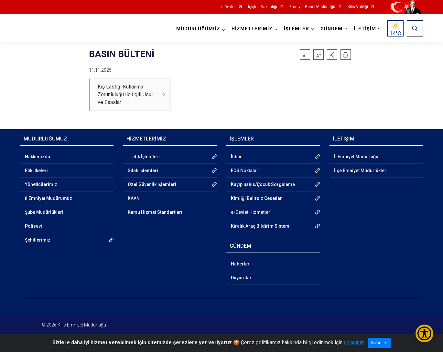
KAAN (134, 198)
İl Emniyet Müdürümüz (48, 198)
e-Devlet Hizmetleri (251, 212)
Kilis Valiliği (358, 7)
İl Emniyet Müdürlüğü (356, 156)
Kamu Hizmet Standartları (155, 212)
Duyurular (241, 277)
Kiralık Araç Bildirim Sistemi (261, 226)
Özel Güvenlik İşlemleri (152, 184)
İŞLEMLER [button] (296, 29)
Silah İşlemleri (143, 170)
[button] (332, 54)
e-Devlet (228, 7)
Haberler (240, 263)
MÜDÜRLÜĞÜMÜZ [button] (198, 29)
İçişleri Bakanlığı (262, 7)
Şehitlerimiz (37, 240)
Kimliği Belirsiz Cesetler (256, 198)
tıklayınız (354, 342)
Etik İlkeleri (36, 170)
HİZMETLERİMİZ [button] (252, 29)
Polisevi (33, 226)
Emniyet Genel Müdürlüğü (312, 7)
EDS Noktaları (245, 170)
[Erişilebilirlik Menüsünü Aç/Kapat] (424, 333)
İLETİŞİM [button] (365, 29)
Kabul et (379, 342)
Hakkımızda (37, 156)
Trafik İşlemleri (144, 156)
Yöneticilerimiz (41, 184)
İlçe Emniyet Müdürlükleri (361, 170)
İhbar (236, 156)
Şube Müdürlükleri (44, 212)
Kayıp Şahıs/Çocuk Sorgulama (263, 184)
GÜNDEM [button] (331, 29)
